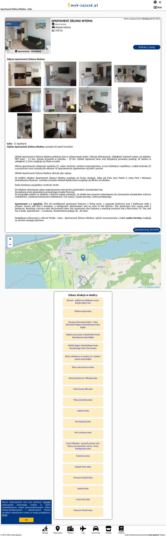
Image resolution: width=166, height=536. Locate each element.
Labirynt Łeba (83, 410)
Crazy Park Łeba (83, 499)
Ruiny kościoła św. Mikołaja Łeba (83, 378)
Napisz (162, 535)
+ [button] (10, 239)
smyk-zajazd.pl (83, 5)
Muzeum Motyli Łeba (83, 510)
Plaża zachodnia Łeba (83, 400)
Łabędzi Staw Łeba (83, 466)
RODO (4, 515)
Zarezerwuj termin (147, 229)
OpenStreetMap (153, 287)
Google (47, 502)
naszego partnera (35, 220)
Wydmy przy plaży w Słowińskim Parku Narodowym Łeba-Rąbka (83, 335)
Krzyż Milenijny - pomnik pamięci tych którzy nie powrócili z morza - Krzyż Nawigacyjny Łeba (83, 446)
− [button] (10, 245)
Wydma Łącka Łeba (83, 311)
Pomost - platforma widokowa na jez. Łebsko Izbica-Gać (83, 301)
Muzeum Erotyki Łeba (82, 477)
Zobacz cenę (147, 47)
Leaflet (140, 287)
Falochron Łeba (83, 456)
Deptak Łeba (83, 488)
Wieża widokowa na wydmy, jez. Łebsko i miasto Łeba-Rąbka (83, 357)
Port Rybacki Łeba (83, 421)
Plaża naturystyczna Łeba (83, 367)
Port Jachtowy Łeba (83, 432)
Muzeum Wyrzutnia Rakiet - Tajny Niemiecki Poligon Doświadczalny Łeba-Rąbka (83, 325)
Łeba (8, 23)
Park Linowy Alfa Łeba (83, 389)
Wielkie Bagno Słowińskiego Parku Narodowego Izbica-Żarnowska (83, 346)
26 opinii (58, 146)
